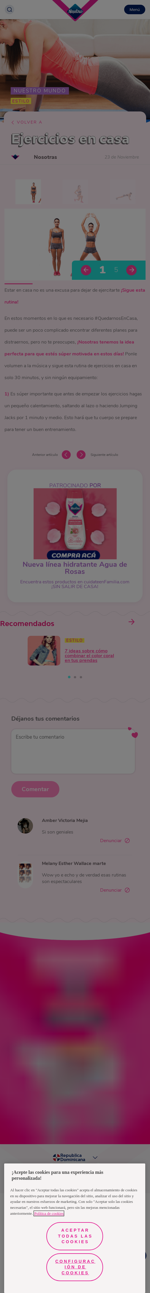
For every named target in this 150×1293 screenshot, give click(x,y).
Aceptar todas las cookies (75, 1236)
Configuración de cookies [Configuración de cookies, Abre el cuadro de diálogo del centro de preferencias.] (75, 1267)
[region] (74, 1228)
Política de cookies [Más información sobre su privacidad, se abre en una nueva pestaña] (49, 1213)
